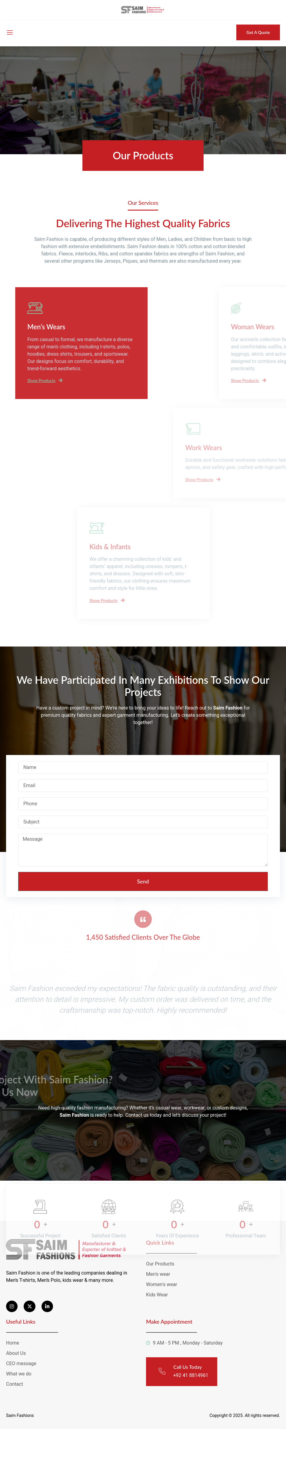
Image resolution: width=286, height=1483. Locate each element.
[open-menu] (9, 32)
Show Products (66, 380)
